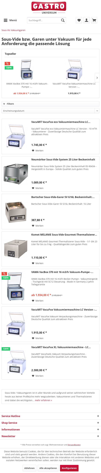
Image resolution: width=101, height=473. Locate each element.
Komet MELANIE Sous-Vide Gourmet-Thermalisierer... (64, 234)
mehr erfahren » (43, 400)
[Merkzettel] (79, 20)
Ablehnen (29, 468)
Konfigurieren (69, 468)
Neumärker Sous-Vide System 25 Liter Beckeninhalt (63, 159)
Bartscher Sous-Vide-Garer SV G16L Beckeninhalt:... (63, 197)
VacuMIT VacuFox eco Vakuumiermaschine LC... (60, 122)
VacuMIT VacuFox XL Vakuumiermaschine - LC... (61, 347)
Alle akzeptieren (48, 468)
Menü (10, 20)
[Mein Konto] (86, 20)
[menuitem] (10, 20)
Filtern (8, 103)
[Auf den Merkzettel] (37, 150)
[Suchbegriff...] (46, 20)
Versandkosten (74, 444)
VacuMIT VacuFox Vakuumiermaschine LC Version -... (74, 85)
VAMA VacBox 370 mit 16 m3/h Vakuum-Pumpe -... (27, 85)
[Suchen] (63, 20)
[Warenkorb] (94, 20)
